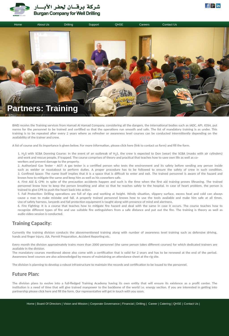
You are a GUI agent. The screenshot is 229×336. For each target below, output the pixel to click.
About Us (43, 24)
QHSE (119, 24)
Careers (144, 24)
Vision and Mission (76, 303)
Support (94, 24)
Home (18, 24)
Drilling (68, 24)
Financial (128, 303)
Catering (165, 303)
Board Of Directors (49, 303)
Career (152, 303)
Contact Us (169, 24)
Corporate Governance (105, 303)
